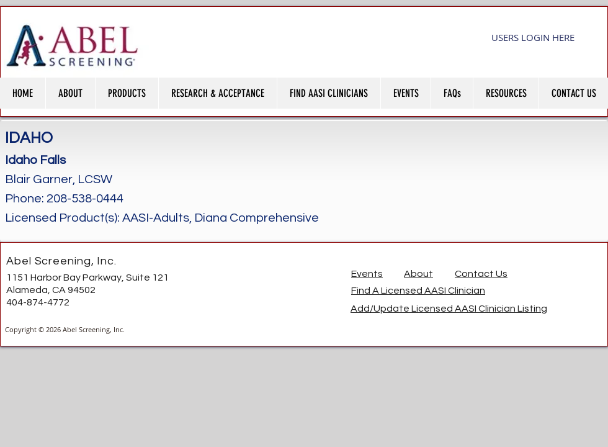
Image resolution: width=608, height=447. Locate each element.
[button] (70, 93)
